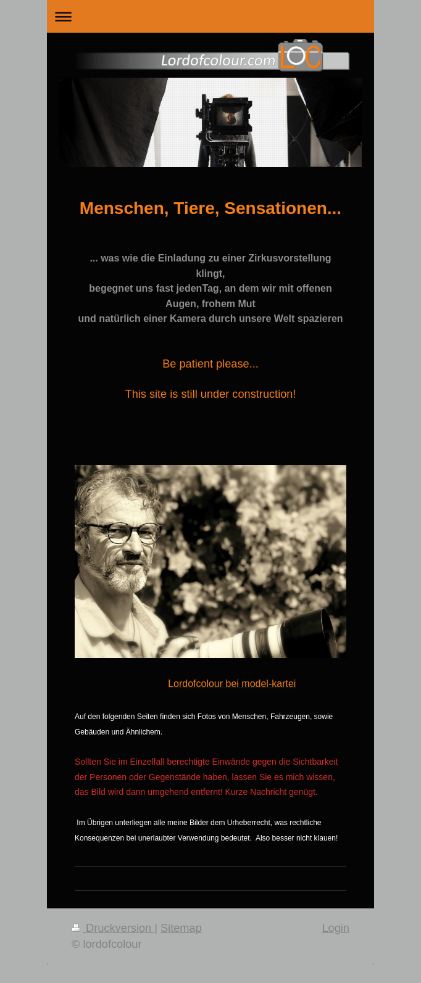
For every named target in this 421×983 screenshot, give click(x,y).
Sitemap (181, 928)
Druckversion (113, 928)
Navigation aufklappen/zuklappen (210, 16)
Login (335, 928)
